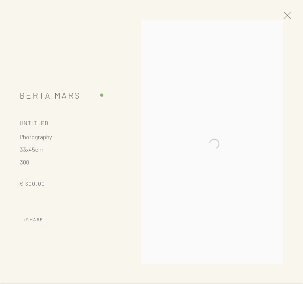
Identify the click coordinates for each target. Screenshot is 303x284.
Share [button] (34, 221)
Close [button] (291, 18)
